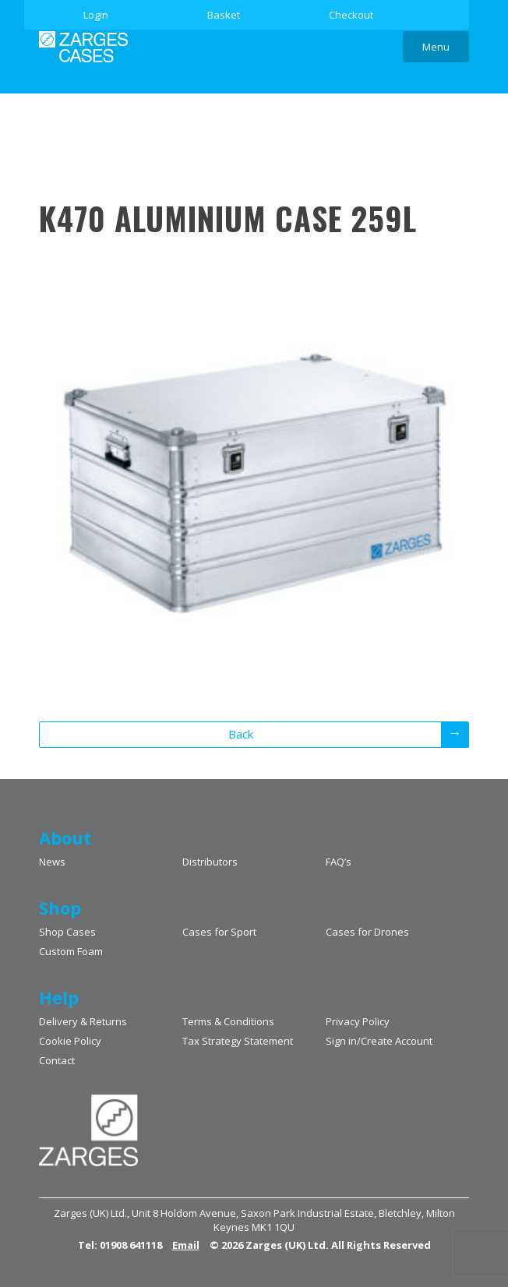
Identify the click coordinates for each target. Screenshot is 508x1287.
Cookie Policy (70, 1041)
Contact (57, 1060)
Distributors (210, 862)
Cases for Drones (367, 932)
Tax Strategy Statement (237, 1041)
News (52, 862)
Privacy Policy (358, 1021)
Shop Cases (67, 932)
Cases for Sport (219, 932)
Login (95, 15)
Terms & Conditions (228, 1021)
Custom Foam (71, 951)
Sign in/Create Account (379, 1041)
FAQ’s (338, 862)
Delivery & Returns (83, 1021)
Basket (223, 15)
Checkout (351, 15)
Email (185, 1245)
